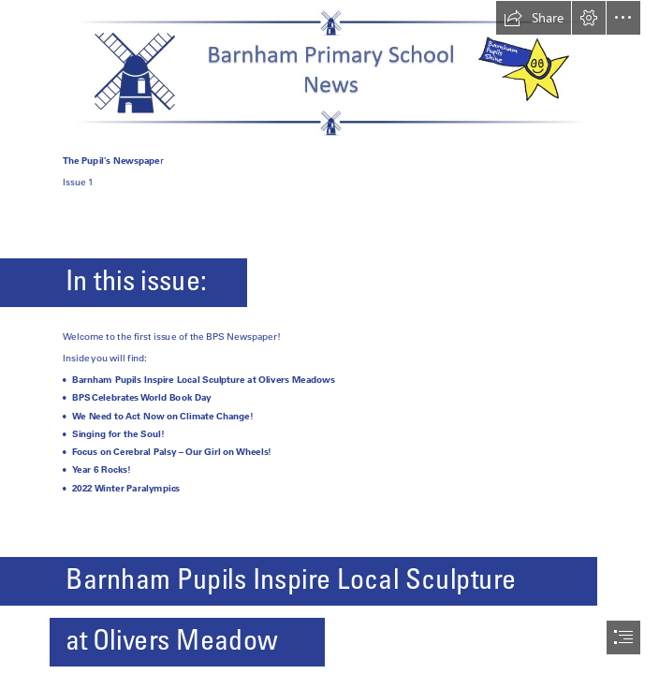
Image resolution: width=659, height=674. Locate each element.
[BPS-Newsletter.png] (329, 71)
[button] (533, 18)
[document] (329, 337)
